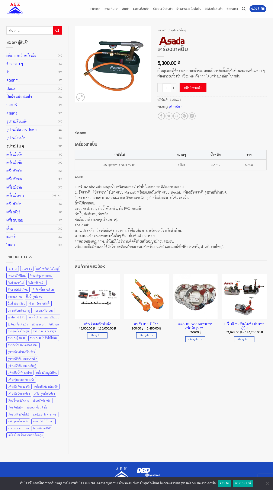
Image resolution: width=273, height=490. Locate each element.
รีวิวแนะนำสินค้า (163, 8)
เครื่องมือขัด (14, 154)
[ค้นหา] (243, 8)
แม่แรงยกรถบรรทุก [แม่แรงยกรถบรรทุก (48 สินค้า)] (18, 428)
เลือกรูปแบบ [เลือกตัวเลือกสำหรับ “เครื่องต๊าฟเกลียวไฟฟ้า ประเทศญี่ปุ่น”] (244, 339)
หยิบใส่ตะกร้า (193, 87)
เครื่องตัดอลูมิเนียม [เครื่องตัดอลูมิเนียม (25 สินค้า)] (46, 373)
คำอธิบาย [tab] (80, 133)
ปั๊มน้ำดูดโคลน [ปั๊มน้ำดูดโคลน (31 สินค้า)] (34, 296)
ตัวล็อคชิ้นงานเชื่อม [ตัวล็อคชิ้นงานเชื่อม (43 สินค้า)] (43, 289)
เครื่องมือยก (14, 179)
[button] (258, 8)
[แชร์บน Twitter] (169, 116)
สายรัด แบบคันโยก (146, 324)
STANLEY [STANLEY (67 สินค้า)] (27, 269)
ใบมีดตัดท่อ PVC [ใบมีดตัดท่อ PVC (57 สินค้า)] (42, 428)
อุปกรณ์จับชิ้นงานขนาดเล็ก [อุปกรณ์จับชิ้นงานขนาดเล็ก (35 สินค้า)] (22, 359)
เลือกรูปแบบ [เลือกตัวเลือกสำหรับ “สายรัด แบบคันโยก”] (146, 335)
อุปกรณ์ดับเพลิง (17, 121)
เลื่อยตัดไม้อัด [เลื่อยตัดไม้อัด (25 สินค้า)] (15, 407)
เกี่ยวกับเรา (112, 8)
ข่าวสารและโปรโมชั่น (188, 8)
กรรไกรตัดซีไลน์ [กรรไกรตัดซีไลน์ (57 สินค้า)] (17, 275)
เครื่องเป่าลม (14, 220)
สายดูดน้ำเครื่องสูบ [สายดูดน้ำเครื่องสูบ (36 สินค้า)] (18, 331)
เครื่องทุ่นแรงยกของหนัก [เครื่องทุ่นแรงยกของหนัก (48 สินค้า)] (21, 379)
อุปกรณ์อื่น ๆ (15, 146)
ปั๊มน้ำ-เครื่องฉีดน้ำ (19, 96)
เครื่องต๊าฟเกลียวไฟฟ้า (97, 324)
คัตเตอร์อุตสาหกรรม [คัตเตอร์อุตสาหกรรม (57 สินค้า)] (41, 275)
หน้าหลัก (162, 30)
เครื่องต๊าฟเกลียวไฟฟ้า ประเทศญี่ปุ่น (244, 326)
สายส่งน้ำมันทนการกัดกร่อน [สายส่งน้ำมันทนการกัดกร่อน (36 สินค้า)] (23, 345)
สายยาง (11, 113)
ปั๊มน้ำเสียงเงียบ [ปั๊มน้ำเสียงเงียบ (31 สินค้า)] (16, 303)
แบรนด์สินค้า (141, 8)
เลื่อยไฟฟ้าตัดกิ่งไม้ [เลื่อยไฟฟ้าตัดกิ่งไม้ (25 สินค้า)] (18, 414)
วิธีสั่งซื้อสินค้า (214, 8)
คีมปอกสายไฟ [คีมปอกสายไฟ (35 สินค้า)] (16, 282)
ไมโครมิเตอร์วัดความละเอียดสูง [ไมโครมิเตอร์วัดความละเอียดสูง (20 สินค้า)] (25, 435)
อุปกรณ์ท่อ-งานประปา (21, 129)
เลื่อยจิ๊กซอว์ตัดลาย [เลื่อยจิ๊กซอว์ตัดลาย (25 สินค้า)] (18, 400)
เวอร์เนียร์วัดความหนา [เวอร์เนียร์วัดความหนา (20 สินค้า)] (45, 414)
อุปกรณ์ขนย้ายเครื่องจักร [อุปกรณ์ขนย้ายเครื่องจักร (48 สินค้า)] (21, 352)
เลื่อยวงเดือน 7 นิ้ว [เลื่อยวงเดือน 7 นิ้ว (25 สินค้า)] (37, 407)
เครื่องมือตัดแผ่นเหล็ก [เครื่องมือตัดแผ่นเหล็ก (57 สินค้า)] (46, 386)
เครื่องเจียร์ (13, 212)
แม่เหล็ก (11, 236)
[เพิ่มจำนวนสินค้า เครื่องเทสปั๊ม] (173, 87)
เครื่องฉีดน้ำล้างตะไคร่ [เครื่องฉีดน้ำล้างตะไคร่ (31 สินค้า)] (20, 373)
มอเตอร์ (11, 105)
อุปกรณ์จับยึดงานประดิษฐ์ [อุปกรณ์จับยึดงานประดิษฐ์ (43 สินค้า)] (22, 366)
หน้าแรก (95, 8)
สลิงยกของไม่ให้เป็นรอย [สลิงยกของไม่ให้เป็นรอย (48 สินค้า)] (45, 324)
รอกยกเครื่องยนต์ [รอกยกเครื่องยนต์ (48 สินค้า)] (44, 310)
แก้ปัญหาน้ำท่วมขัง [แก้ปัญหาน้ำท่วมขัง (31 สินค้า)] (18, 421)
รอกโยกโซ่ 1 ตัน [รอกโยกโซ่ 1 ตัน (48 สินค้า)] (16, 317)
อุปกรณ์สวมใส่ (15, 138)
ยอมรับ (224, 483)
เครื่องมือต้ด (14, 171)
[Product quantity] (167, 87)
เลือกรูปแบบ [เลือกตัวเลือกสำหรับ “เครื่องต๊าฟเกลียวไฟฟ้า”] (97, 335)
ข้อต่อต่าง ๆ (14, 63)
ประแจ (11, 88)
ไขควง (10, 245)
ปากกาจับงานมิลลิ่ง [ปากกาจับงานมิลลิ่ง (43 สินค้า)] (39, 303)
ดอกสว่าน (13, 80)
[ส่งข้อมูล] (57, 30)
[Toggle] (59, 195)
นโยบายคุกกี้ (243, 483)
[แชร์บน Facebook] (161, 116)
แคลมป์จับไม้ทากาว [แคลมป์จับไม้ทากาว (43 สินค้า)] (43, 421)
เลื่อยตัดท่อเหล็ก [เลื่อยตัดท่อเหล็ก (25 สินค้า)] (42, 400)
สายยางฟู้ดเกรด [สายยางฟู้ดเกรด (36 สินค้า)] (17, 338)
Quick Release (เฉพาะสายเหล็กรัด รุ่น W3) (195, 326)
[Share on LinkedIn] (192, 116)
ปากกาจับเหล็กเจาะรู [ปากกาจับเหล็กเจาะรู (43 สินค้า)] (19, 310)
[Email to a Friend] (176, 116)
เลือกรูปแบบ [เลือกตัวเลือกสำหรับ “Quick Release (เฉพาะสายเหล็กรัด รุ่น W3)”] (195, 339)
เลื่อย (9, 228)
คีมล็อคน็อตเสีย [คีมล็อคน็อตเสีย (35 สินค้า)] (36, 282)
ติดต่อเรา (232, 8)
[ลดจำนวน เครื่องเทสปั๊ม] (160, 87)
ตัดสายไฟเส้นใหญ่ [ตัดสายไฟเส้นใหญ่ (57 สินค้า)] (18, 289)
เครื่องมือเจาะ (15, 195)
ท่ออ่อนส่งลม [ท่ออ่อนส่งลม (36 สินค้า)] (15, 296)
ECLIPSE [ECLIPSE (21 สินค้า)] (12, 269)
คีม (8, 72)
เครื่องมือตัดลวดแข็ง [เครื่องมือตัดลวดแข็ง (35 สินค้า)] (19, 386)
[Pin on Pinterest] (184, 116)
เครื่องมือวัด (14, 187)
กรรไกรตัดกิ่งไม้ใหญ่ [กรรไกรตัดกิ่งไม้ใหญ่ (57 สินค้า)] (47, 269)
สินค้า (125, 8)
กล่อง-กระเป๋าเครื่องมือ (21, 55)
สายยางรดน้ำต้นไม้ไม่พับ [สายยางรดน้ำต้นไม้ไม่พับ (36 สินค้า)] (44, 338)
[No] (267, 484)
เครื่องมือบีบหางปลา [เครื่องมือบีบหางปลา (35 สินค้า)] (19, 393)
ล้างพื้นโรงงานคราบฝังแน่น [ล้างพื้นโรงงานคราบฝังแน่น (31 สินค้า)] (44, 317)
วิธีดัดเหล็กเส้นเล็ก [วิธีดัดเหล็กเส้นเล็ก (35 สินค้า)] (18, 324)
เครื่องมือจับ (14, 162)
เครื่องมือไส (13, 203)
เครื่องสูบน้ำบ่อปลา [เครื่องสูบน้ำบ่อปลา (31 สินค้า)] (44, 393)
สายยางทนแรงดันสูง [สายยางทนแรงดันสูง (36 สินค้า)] (44, 331)
